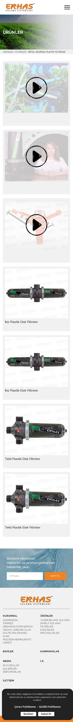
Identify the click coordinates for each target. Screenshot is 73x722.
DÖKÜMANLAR (12, 671)
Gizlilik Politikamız (50, 707)
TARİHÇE (8, 623)
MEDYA (7, 661)
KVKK (6, 636)
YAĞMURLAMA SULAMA (55, 620)
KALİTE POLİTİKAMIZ (15, 632)
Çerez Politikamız (25, 707)
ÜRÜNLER (8, 52)
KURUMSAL (10, 616)
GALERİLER (10, 668)
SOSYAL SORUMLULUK (17, 629)
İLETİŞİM (8, 680)
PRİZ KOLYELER (49, 632)
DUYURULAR (11, 665)
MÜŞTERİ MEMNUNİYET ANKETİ (17, 641)
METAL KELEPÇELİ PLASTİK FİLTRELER (46, 52)
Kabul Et (46, 714)
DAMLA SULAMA (50, 623)
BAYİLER (8, 651)
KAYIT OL (55, 576)
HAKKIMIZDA (10, 620)
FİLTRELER (20, 52)
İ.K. (42, 661)
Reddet (28, 714)
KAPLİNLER (47, 629)
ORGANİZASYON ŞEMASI (18, 626)
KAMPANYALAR (49, 651)
